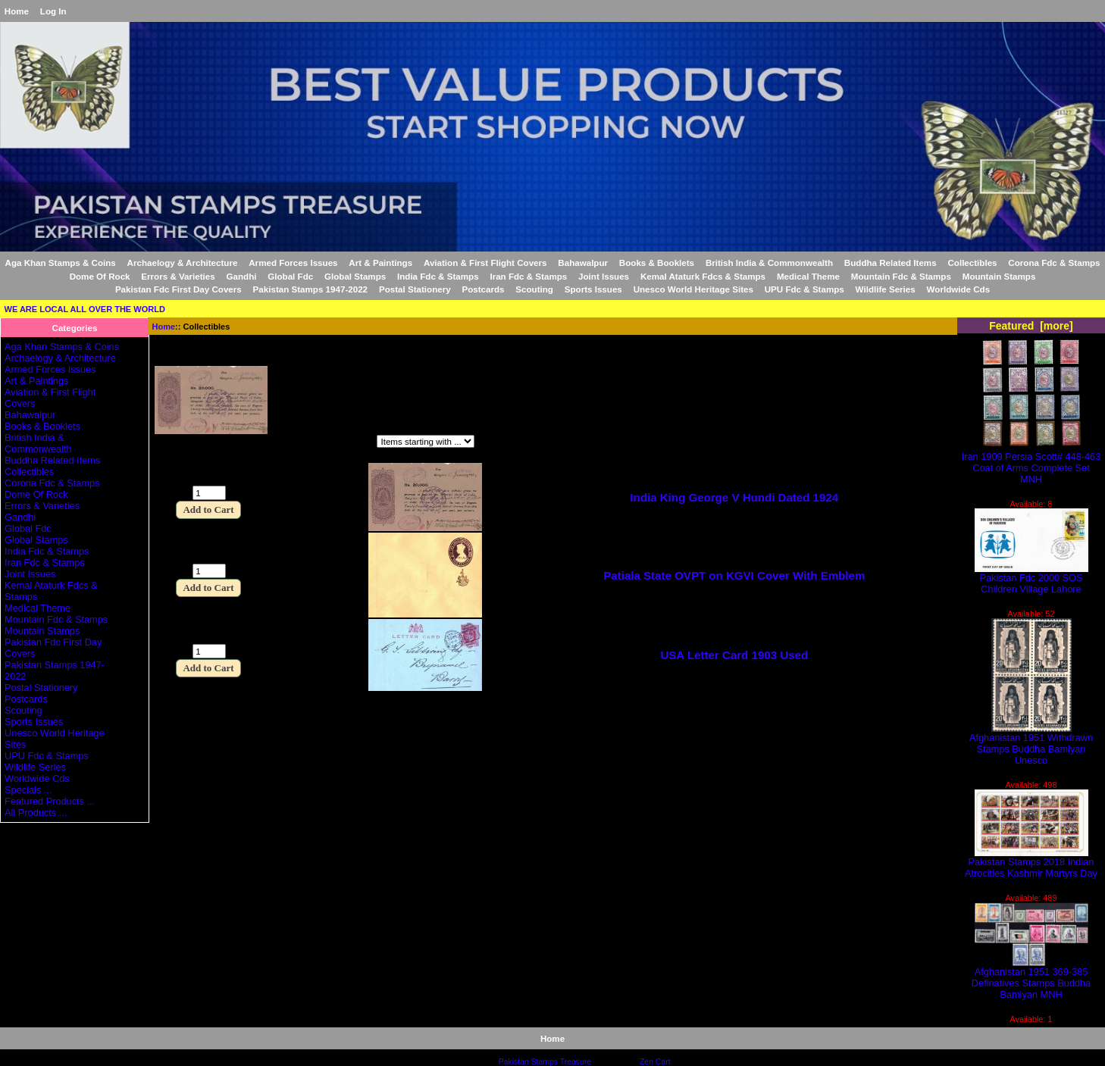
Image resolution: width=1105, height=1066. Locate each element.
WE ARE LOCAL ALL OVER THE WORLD (85, 309)
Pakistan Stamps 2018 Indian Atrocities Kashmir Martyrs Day (1031, 863)
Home (17, 11)
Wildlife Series (886, 289)
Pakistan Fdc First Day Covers (178, 289)
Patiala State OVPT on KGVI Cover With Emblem (734, 575)
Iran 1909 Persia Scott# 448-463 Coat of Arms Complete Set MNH (1031, 463)
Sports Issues (593, 289)
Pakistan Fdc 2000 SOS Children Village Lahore (1031, 579)
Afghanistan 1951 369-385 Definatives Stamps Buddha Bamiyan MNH (1031, 978)
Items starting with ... (311, 443)
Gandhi (242, 276)
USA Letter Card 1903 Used (734, 655)
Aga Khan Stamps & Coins (60, 262)
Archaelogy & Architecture (182, 262)
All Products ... (36, 812)
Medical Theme (808, 276)
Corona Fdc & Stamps (1054, 262)
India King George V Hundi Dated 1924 (734, 497)
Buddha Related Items (890, 262)
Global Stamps (355, 276)
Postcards (483, 289)
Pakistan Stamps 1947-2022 (310, 289)
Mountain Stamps (999, 276)
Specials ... (28, 790)
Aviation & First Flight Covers (485, 262)
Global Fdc (290, 276)
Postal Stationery (415, 289)
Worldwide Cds (959, 289)
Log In (53, 11)
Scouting (534, 289)
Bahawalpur (583, 262)
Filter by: (175, 443)
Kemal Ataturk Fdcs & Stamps (702, 276)
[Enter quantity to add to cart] (209, 493)
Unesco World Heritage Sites (693, 289)
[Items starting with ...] (425, 441)
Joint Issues (603, 276)
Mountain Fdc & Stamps (901, 276)
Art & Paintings (380, 262)
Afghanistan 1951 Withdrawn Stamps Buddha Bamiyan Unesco (1031, 744)
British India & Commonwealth (769, 262)
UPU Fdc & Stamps (804, 289)
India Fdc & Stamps (438, 276)
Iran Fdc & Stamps (528, 276)
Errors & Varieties (177, 276)
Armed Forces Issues (293, 262)
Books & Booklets (656, 262)
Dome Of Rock (100, 276)
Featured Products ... (50, 801)
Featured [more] (1031, 326)
